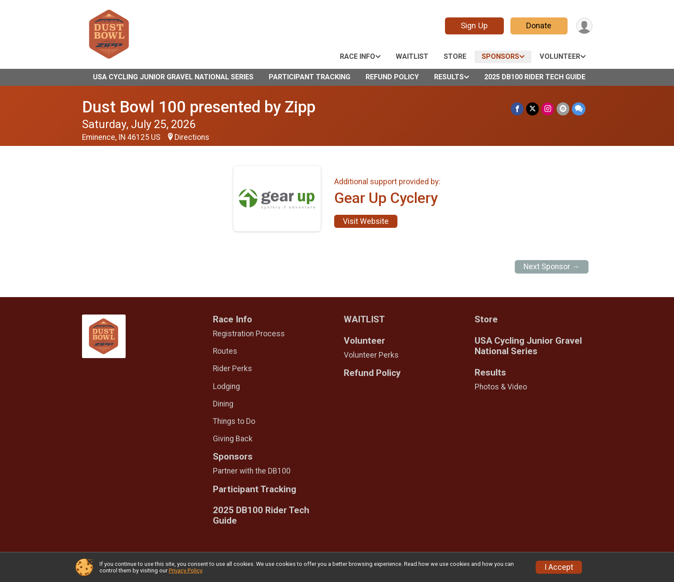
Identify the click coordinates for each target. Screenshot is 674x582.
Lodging (226, 386)
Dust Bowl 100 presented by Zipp (198, 107)
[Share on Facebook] (517, 108)
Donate (538, 25)
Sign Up (474, 25)
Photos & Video (501, 386)
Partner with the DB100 (252, 471)
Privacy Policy (185, 570)
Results (449, 77)
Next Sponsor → (551, 266)
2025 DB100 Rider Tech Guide (534, 77)
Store (455, 56)
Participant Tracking (309, 77)
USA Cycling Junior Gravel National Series (173, 77)
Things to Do (234, 421)
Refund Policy (392, 77)
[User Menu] (584, 26)
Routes (225, 351)
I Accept (558, 567)
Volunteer (560, 56)
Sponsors (500, 56)
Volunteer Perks (371, 355)
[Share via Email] (563, 108)
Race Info (357, 56)
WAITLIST (412, 56)
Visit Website (366, 221)
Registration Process (249, 333)
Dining (223, 403)
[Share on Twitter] (532, 108)
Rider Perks (232, 368)
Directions (191, 137)
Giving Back (233, 438)
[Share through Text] (578, 108)
